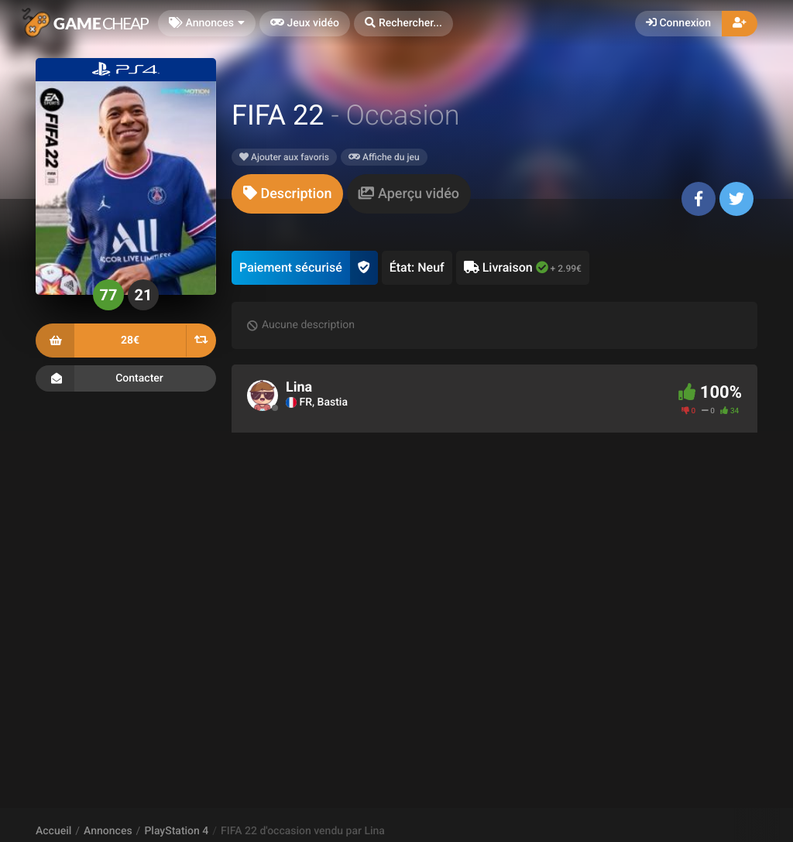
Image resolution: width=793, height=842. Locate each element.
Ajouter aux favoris (284, 157)
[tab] (287, 194)
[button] (403, 23)
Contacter (126, 378)
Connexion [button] (678, 23)
